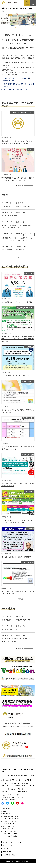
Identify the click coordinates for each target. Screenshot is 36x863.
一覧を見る (19, 185)
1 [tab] (15, 27)
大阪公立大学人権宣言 (10, 836)
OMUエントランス (8, 826)
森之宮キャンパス (8, 824)
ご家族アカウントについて (11, 819)
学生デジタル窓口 (8, 829)
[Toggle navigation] (33, 3)
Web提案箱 (25, 78)
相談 (16, 78)
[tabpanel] (18, 19)
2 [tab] (18, 27)
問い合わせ (6, 78)
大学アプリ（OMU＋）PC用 (11, 831)
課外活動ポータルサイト (10, 834)
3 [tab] (20, 27)
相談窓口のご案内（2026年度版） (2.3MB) (16, 90)
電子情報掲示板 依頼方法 (11, 816)
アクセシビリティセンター (11, 821)
